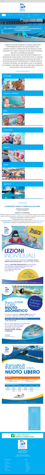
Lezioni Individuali (7, 470)
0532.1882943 (40, 221)
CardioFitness (28, 465)
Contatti (27, 471)
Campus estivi (28, 469)
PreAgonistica (7, 465)
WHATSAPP (6, 222)
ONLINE (2, 214)
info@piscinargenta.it (21, 214)
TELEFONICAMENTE (6, 221)
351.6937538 (38, 222)
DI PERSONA (15, 219)
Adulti (6, 469)
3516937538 (24, 451)
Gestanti (27, 464)
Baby (6, 464)
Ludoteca (27, 470)
